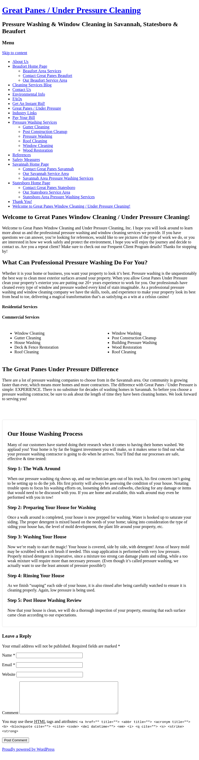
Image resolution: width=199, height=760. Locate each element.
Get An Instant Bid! (28, 103)
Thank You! (22, 201)
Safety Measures (26, 159)
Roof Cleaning (35, 141)
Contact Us (21, 89)
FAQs (17, 99)
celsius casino (156, 296)
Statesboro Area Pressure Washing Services (59, 197)
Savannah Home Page (30, 164)
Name (8, 655)
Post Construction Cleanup (45, 131)
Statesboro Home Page (31, 183)
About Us (20, 61)
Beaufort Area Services (42, 71)
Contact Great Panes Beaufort (47, 75)
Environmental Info (28, 94)
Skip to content (14, 53)
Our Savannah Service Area (46, 173)
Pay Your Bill (23, 117)
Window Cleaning (38, 145)
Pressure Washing (37, 136)
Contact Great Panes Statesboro (49, 187)
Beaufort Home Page (29, 66)
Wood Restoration (38, 150)
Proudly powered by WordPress (28, 755)
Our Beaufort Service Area (45, 80)
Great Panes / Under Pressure (36, 108)
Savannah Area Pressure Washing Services (58, 178)
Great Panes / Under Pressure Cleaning (71, 10)
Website (8, 674)
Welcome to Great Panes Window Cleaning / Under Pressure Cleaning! (71, 206)
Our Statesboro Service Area (46, 192)
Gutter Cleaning (36, 127)
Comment (10, 719)
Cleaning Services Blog (32, 85)
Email (8, 665)
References (21, 155)
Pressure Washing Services (34, 122)
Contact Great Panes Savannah (48, 169)
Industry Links (24, 113)
